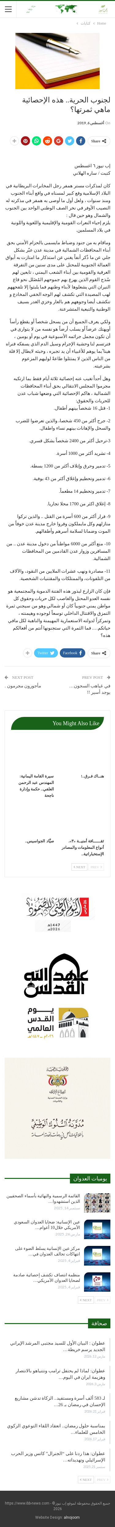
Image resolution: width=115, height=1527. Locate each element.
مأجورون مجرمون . (23, 685)
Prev (96, 867)
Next (79, 867)
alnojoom (72, 1517)
